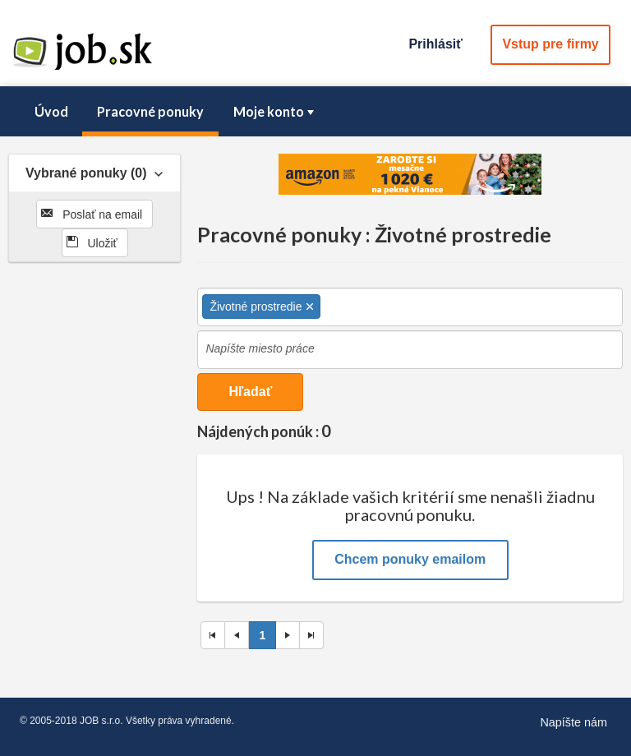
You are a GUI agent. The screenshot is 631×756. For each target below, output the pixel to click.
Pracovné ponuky (150, 111)
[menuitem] (51, 111)
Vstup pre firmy (550, 44)
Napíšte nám (573, 722)
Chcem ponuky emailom (410, 559)
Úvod (51, 111)
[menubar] (315, 111)
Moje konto (275, 111)
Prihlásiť (435, 44)
